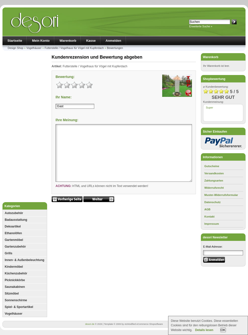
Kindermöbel (14, 266)
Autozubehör (14, 213)
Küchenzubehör (16, 273)
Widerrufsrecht (214, 187)
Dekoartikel (13, 226)
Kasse (90, 40)
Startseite (14, 40)
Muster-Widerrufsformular (221, 194)
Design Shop (15, 47)
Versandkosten (214, 173)
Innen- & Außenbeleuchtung (24, 260)
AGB (207, 209)
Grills (8, 253)
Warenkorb (68, 40)
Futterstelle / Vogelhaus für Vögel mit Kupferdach (74, 47)
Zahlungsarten (213, 180)
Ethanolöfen (13, 233)
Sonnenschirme (16, 300)
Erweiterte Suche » (200, 26)
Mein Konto (41, 40)
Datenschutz (212, 202)
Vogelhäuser (33, 47)
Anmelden (113, 40)
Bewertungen (115, 47)
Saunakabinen (15, 287)
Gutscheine (211, 166)
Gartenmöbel (14, 240)
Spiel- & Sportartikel (19, 307)
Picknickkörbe (15, 280)
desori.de (89, 324)
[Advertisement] (24, 127)
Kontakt (209, 216)
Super (209, 107)
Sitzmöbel (12, 293)
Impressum (211, 223)
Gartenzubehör (15, 246)
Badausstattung (16, 220)
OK (223, 330)
